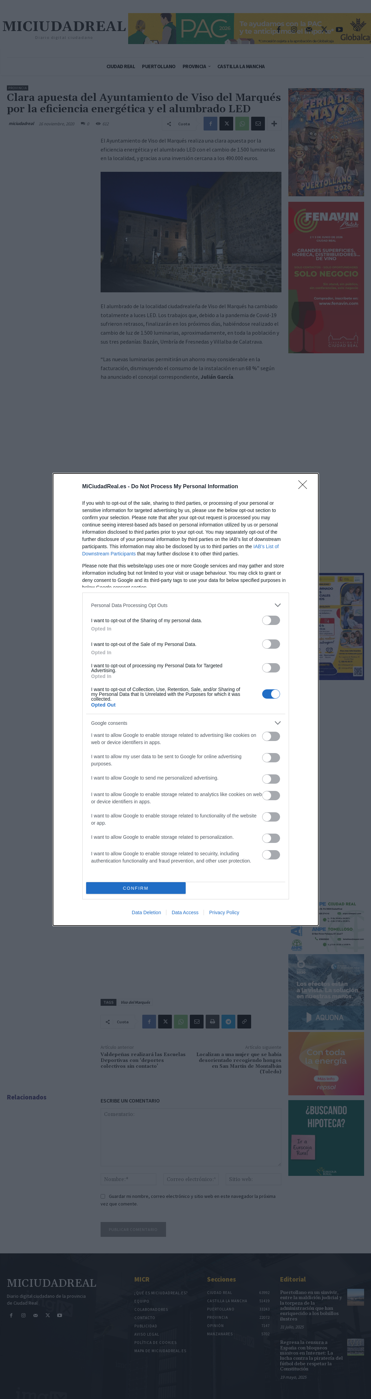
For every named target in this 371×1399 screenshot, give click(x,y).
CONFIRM (136, 888)
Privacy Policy (224, 912)
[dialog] (185, 699)
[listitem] (185, 605)
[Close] (304, 486)
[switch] (271, 620)
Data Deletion (146, 912)
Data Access (185, 912)
